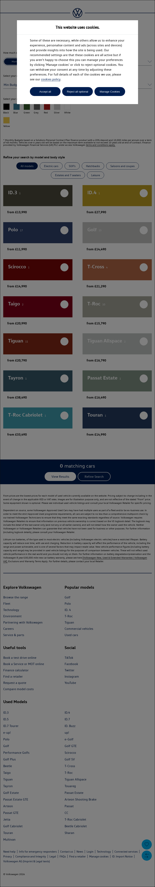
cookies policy (50, 79)
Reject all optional (77, 91)
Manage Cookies (110, 91)
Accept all (45, 91)
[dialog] (77, 443)
